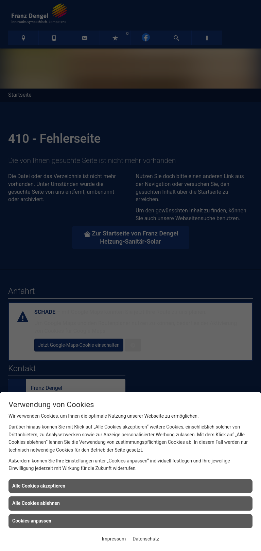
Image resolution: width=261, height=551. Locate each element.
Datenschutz (146, 539)
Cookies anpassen (31, 521)
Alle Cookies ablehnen (36, 503)
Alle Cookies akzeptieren (38, 486)
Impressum (114, 539)
